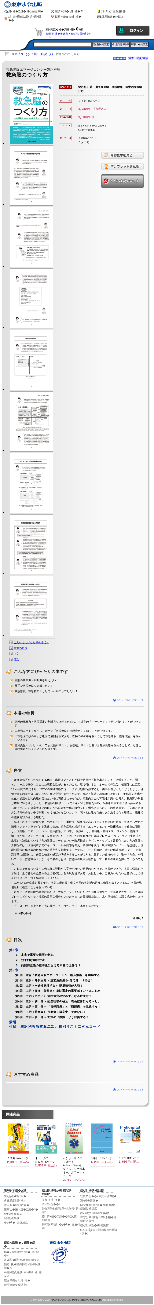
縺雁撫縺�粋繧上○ (113, 16)
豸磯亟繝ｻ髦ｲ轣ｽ (14, 1200)
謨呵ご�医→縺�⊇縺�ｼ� (21, 1209)
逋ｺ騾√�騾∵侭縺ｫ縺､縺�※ (22, 1259)
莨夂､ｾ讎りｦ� (51, 1199)
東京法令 (17, 54)
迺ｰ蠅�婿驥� (89, 1200)
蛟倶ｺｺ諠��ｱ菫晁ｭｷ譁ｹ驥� (98, 1196)
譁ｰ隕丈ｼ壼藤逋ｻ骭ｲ (114, 11)
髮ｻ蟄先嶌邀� (13, 1214)
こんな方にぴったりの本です (31, 642)
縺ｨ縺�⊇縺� (25, 11)
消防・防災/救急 (138, 58)
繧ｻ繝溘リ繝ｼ (12, 1218)
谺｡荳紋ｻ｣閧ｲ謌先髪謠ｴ (95, 1213)
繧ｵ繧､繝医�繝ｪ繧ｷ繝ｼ (95, 1225)
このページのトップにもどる (128, 700)
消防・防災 (39, 54)
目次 (16, 659)
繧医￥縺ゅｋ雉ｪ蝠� (68, 16)
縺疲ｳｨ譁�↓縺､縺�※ (69, 11)
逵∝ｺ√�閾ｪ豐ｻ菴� (16, 1205)
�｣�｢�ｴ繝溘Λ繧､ (16, 1222)
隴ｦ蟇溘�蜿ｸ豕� (15, 1196)
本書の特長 (20, 648)
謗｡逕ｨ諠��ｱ (51, 1204)
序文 (16, 653)
